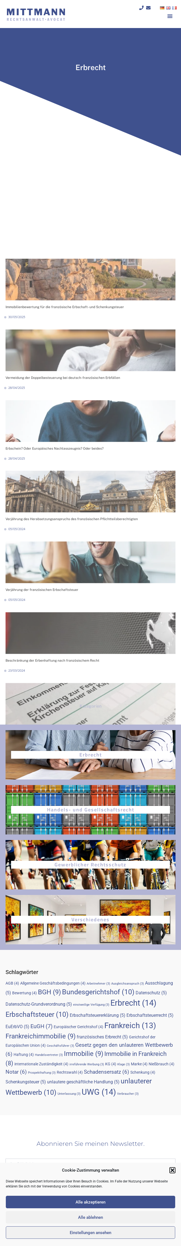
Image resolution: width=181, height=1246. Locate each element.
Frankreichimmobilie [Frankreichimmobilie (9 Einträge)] (41, 1036)
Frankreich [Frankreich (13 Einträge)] (130, 1025)
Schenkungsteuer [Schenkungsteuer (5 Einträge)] (26, 1081)
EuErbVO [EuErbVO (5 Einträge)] (17, 1026)
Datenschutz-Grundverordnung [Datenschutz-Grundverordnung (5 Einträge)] (39, 1004)
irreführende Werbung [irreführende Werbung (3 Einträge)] (86, 1064)
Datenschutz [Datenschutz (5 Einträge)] (151, 992)
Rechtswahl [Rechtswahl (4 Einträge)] (70, 1072)
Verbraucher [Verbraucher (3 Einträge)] (128, 1094)
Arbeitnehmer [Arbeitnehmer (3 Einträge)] (98, 983)
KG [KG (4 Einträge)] (110, 1064)
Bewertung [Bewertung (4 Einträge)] (24, 993)
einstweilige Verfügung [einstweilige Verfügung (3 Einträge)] (91, 1005)
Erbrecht (90, 754)
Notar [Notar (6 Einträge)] (16, 1072)
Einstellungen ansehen (90, 1232)
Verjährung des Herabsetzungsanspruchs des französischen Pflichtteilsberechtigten (72, 693)
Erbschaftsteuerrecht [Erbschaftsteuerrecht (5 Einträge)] (150, 1015)
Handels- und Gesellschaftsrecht (90, 809)
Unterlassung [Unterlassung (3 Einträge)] (69, 1094)
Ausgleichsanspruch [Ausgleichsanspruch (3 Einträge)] (127, 983)
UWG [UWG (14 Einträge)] (99, 1092)
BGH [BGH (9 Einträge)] (49, 992)
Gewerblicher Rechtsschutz (90, 864)
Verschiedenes (90, 919)
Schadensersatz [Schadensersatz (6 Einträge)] (106, 1072)
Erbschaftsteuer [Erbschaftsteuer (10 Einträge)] (37, 1014)
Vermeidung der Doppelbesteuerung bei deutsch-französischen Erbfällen (63, 551)
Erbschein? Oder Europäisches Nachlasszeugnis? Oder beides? (55, 622)
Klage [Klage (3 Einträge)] (123, 1064)
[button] (172, 1170)
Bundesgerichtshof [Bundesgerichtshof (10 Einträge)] (98, 992)
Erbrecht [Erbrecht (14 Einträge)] (133, 1003)
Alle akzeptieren (90, 1202)
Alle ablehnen (90, 1217)
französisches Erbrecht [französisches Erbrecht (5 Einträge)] (102, 1037)
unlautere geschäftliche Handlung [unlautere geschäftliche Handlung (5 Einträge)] (83, 1081)
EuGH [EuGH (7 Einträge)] (41, 1026)
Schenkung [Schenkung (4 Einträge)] (142, 1072)
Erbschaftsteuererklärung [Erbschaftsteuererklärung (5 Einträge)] (97, 1015)
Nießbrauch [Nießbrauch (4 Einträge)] (161, 1064)
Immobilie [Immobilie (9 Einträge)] (83, 1054)
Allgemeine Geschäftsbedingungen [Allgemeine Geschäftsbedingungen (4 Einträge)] (53, 983)
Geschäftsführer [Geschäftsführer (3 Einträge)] (60, 1046)
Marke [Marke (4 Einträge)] (139, 1064)
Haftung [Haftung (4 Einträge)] (24, 1054)
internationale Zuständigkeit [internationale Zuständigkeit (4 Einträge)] (41, 1064)
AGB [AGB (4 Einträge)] (12, 983)
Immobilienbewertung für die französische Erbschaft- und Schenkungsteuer (65, 481)
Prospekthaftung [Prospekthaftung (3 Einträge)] (42, 1073)
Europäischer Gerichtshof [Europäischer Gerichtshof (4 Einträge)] (78, 1027)
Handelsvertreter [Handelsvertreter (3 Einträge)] (49, 1055)
